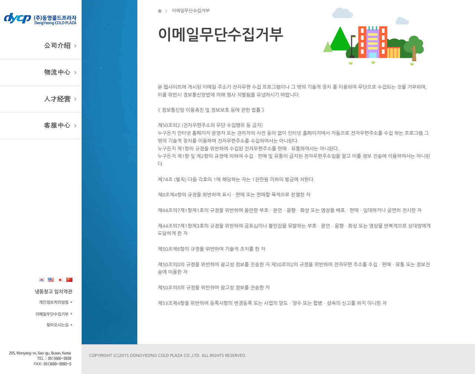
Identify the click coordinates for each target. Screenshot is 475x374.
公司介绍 (57, 45)
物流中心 (57, 72)
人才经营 (57, 99)
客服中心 (57, 125)
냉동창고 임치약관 (53, 291)
